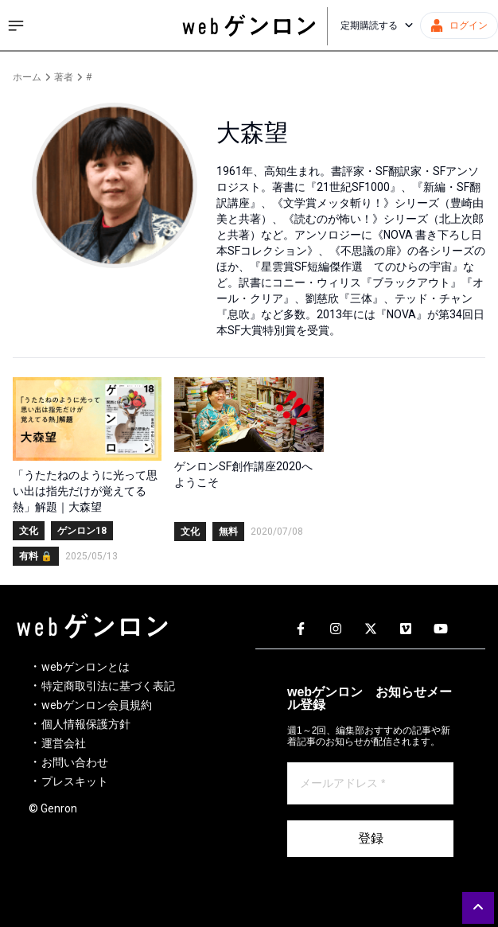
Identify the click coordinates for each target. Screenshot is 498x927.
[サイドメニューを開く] (16, 25)
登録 (370, 838)
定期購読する (377, 25)
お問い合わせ (74, 762)
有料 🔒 (36, 556)
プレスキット (74, 781)
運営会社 (63, 743)
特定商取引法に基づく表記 (108, 686)
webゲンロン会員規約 (96, 705)
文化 (28, 530)
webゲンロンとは (85, 666)
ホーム (27, 77)
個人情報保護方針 (85, 724)
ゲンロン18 (82, 530)
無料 (228, 531)
